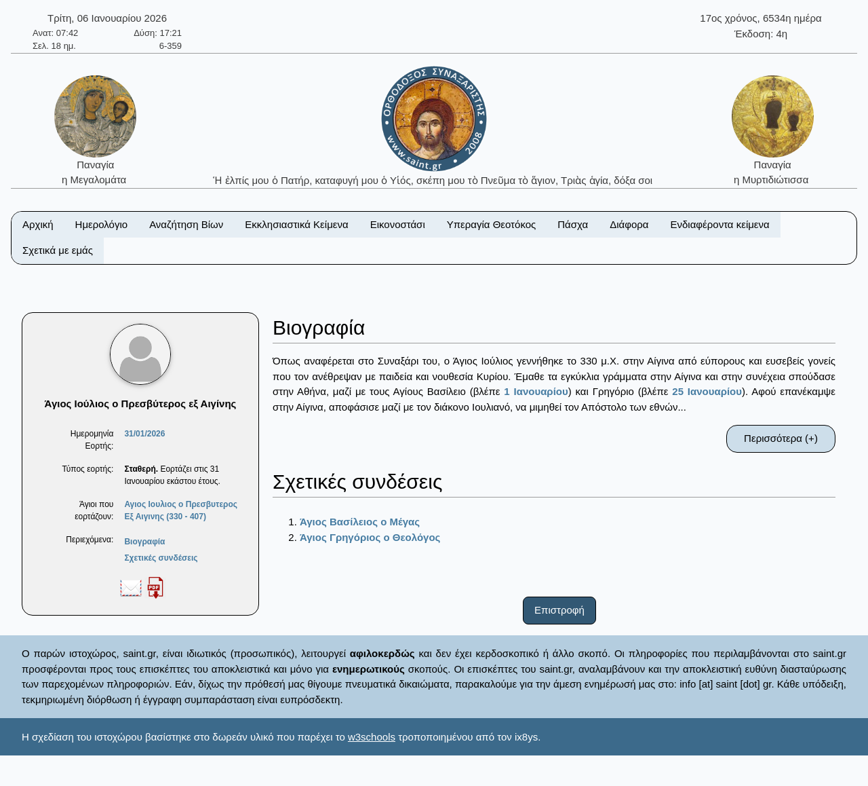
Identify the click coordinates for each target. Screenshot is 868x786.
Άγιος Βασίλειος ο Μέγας (360, 521)
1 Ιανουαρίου (536, 391)
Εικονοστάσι (397, 224)
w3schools (371, 737)
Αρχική (38, 224)
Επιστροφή (559, 610)
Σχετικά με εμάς (57, 250)
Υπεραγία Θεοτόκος (491, 224)
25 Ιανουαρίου (707, 391)
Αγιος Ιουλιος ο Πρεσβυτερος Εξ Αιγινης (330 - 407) (180, 510)
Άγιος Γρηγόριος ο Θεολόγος (370, 537)
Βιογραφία (144, 541)
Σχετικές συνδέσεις (160, 558)
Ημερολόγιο (101, 224)
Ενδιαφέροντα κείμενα (720, 224)
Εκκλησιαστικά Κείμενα (296, 224)
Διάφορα (629, 224)
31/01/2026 (144, 433)
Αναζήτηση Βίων (186, 224)
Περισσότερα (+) (781, 438)
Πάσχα (572, 224)
